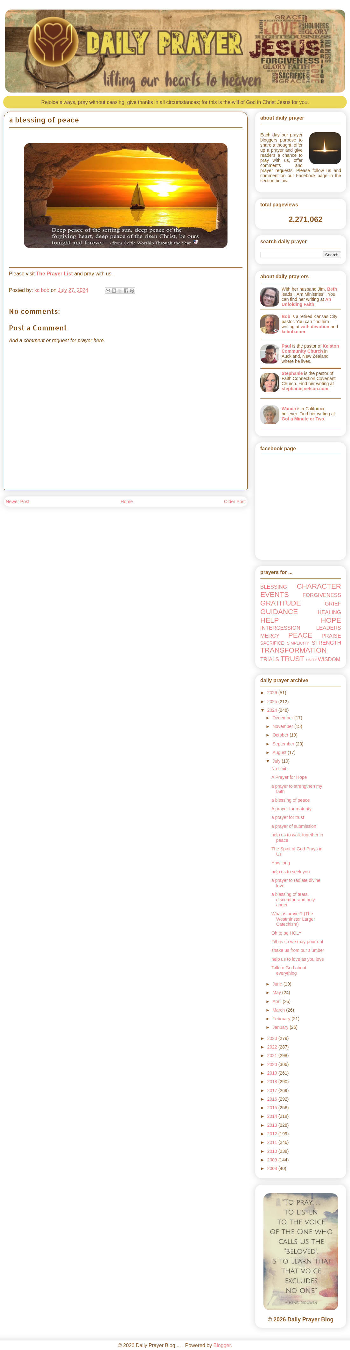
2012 (272, 1133)
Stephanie (292, 373)
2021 (272, 1055)
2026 (272, 692)
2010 (272, 1151)
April (277, 1001)
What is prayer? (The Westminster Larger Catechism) (293, 919)
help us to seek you (290, 871)
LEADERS (328, 628)
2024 (272, 710)
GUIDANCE (279, 612)
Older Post (235, 501)
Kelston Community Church (310, 348)
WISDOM (329, 659)
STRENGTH (326, 643)
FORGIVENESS (322, 595)
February (281, 1018)
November (283, 726)
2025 (272, 701)
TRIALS (269, 659)
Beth (332, 289)
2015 (272, 1107)
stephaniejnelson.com (305, 388)
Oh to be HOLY (286, 933)
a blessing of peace (290, 800)
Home (127, 501)
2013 (272, 1125)
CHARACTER (319, 586)
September (283, 743)
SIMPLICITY (298, 643)
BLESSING (273, 587)
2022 (272, 1046)
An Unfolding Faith (306, 302)
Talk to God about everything (288, 970)
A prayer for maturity (291, 808)
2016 (272, 1099)
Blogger (222, 1345)
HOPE (331, 620)
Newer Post (17, 501)
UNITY (311, 660)
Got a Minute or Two (303, 418)
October (281, 734)
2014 (272, 1116)
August (279, 752)
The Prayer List (54, 273)
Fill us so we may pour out (297, 941)
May (277, 992)
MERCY (270, 636)
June (277, 984)
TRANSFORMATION (293, 650)
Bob (286, 316)
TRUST (292, 659)
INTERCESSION (280, 628)
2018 (272, 1081)
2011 (272, 1142)
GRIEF (333, 604)
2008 (272, 1168)
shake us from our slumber (297, 950)
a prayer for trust (287, 817)
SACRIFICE (272, 643)
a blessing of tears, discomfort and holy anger (293, 900)
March (279, 1010)
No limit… (281, 768)
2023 (272, 1038)
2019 (272, 1073)
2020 (272, 1064)
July (277, 761)
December (283, 717)
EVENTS (274, 595)
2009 (272, 1159)
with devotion (315, 326)
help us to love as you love (297, 959)
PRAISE (331, 636)
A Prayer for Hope (289, 777)
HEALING (329, 612)
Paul (286, 346)
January (281, 1027)
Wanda (289, 408)
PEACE (300, 635)
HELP (269, 620)
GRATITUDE (280, 603)
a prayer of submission (293, 826)
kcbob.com (293, 331)
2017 (272, 1090)
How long (280, 862)
